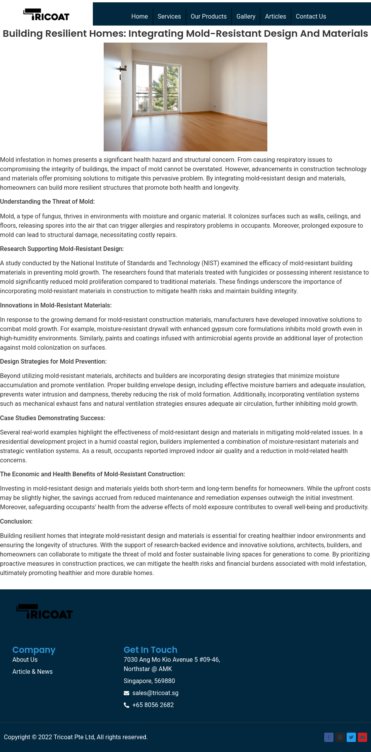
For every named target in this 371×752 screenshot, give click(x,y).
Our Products (209, 16)
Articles (275, 16)
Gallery (245, 16)
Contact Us (311, 16)
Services (169, 16)
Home (140, 16)
